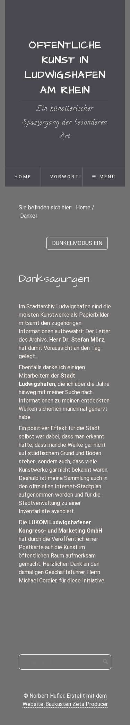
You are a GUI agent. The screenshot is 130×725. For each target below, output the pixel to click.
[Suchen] (105, 662)
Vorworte (66, 176)
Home (23, 176)
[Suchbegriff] (65, 662)
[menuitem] (23, 177)
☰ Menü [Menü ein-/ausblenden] (104, 176)
